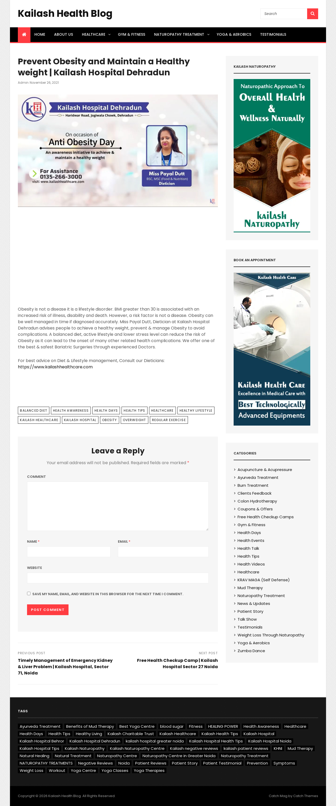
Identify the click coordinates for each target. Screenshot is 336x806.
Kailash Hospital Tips (39, 748)
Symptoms (284, 763)
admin (23, 82)
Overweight (134, 420)
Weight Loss (31, 770)
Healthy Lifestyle (196, 410)
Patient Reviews (150, 763)
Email (124, 541)
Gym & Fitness (131, 34)
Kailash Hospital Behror (42, 741)
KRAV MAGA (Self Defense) (264, 580)
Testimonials (273, 34)
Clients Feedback (254, 493)
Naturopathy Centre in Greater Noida (179, 755)
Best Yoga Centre (137, 726)
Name (33, 541)
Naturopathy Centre (117, 755)
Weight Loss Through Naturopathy (271, 635)
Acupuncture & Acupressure (265, 469)
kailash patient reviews (246, 748)
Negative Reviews (95, 763)
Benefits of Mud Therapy (90, 726)
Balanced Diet (33, 410)
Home (39, 34)
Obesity (109, 420)
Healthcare (96, 34)
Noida (124, 763)
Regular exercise (169, 420)
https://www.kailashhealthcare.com (55, 367)
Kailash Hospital (80, 420)
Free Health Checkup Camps (266, 517)
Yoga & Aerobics (234, 34)
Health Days (106, 410)
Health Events (251, 540)
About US (63, 34)
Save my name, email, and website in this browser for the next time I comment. (107, 594)
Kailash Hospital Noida (269, 741)
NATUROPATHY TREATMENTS (46, 763)
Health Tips (134, 410)
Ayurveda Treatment (258, 477)
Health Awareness (71, 410)
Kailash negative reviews (194, 748)
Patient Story (250, 611)
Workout (57, 770)
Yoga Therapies (149, 770)
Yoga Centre (83, 770)
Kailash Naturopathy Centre (137, 748)
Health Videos (251, 564)
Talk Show (247, 619)
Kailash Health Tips (220, 733)
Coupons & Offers (255, 509)
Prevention (257, 763)
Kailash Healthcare (39, 420)
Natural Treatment (73, 755)
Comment (36, 476)
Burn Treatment (253, 485)
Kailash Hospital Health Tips (216, 741)
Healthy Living (89, 733)
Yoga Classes (115, 770)
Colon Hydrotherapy (257, 501)
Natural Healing (34, 755)
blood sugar (171, 726)
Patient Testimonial (222, 763)
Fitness (196, 726)
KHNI (278, 748)
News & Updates (254, 603)
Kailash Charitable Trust (131, 733)
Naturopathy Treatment (182, 34)
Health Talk (248, 548)
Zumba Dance (251, 650)
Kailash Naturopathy (84, 748)
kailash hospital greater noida (155, 741)
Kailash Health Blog (65, 13)
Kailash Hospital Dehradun (95, 741)
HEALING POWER (223, 726)
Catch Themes (305, 795)
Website (34, 567)
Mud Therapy (250, 587)
